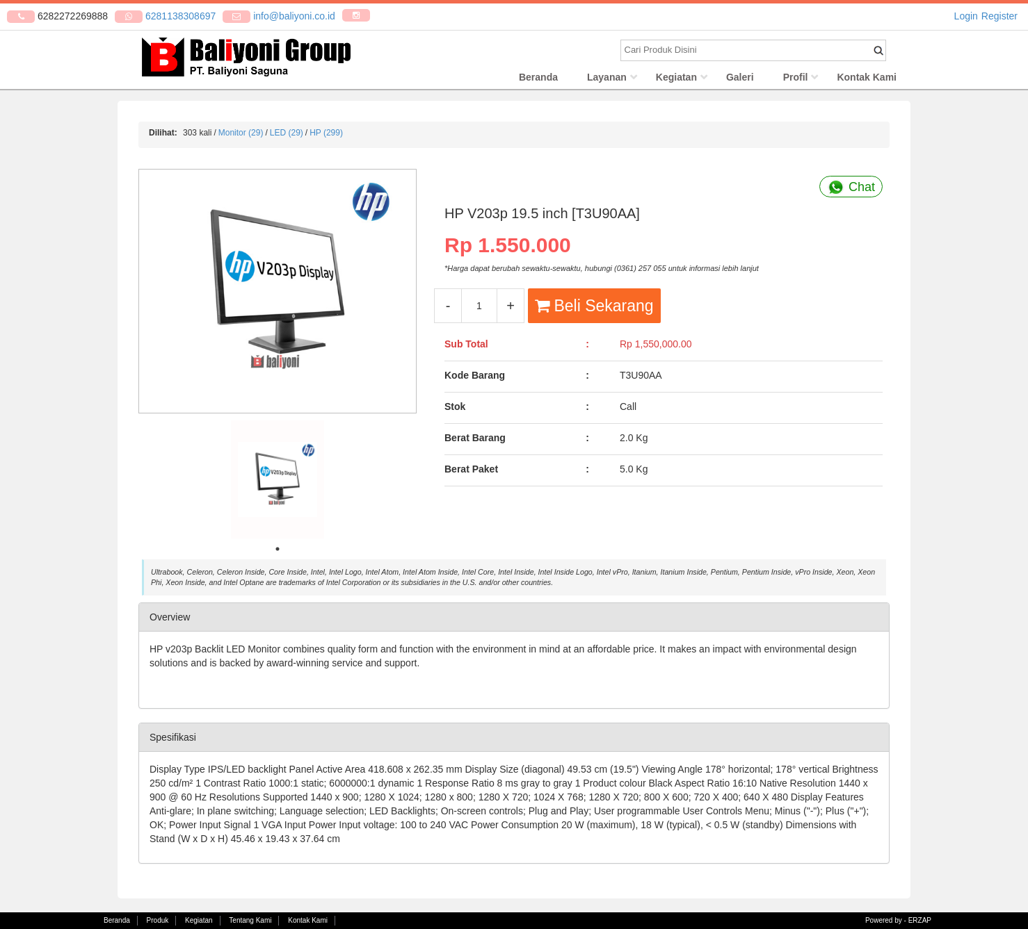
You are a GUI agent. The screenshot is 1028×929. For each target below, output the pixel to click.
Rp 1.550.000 (507, 247)
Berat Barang (475, 440)
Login (966, 16)
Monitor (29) (241, 135)
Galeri (740, 79)
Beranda (538, 79)
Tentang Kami (250, 920)
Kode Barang (474, 378)
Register (999, 16)
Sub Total (466, 346)
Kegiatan (676, 79)
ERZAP (919, 920)
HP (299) (326, 135)
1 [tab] (277, 552)
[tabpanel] (277, 482)
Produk (158, 920)
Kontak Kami (867, 79)
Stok (454, 409)
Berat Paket (471, 471)
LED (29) (286, 135)
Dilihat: (163, 135)
